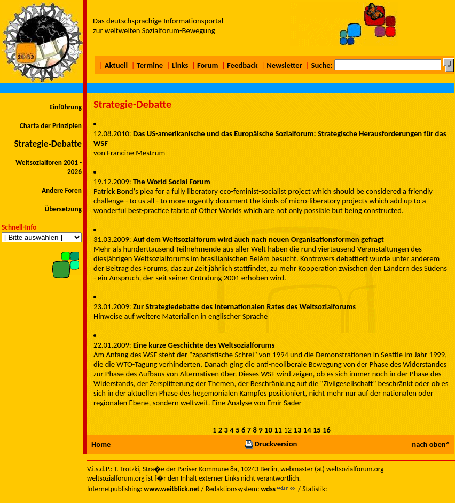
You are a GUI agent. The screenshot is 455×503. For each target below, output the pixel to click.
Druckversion (270, 444)
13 (298, 430)
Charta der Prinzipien (51, 125)
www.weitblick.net (171, 488)
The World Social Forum (171, 181)
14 (307, 430)
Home (101, 444)
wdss (268, 488)
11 (278, 430)
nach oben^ (431, 444)
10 (268, 430)
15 (317, 430)
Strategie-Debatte (48, 144)
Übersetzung (63, 209)
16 (327, 430)
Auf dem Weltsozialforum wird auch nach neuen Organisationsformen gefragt (258, 239)
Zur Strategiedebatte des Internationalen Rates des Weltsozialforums (244, 306)
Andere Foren (62, 190)
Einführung (65, 107)
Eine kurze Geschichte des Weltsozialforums (203, 345)
